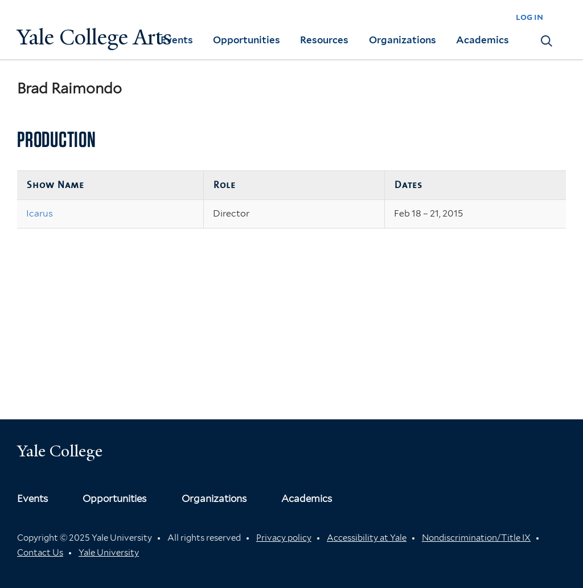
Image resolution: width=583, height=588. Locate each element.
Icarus (39, 213)
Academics (482, 40)
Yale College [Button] (59, 451)
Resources (324, 40)
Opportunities (246, 40)
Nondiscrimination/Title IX (476, 538)
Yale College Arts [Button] (94, 37)
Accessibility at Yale (367, 538)
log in (529, 16)
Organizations (402, 40)
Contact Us (40, 553)
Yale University (109, 553)
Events (177, 40)
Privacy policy (283, 538)
